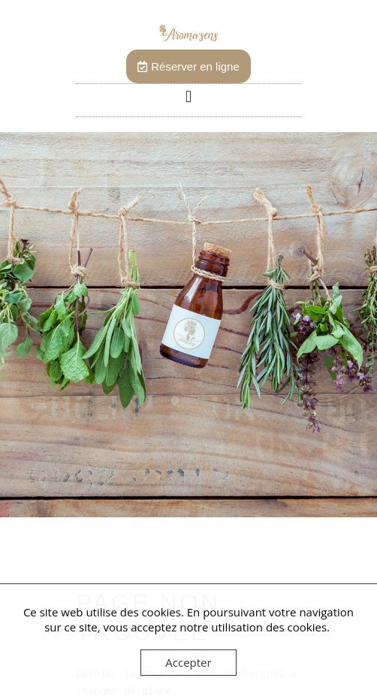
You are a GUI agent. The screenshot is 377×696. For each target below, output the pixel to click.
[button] (188, 96)
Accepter (188, 662)
